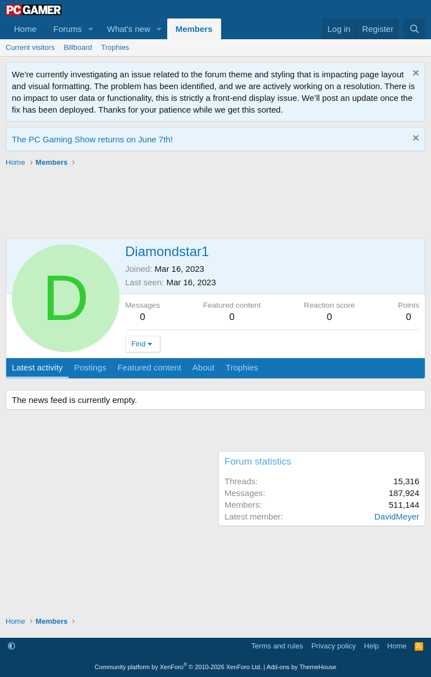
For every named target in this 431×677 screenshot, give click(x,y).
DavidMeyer (396, 516)
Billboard (77, 47)
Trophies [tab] (242, 367)
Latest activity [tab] (37, 367)
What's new (128, 29)
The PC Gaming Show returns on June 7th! (92, 139)
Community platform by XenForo (178, 667)
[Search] (414, 28)
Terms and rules (277, 646)
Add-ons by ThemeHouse (302, 667)
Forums (67, 29)
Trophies (115, 47)
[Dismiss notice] (414, 74)
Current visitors (30, 47)
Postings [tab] (90, 367)
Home (25, 29)
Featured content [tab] (149, 367)
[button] (91, 28)
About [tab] (203, 367)
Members (194, 29)
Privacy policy (333, 646)
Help (371, 646)
